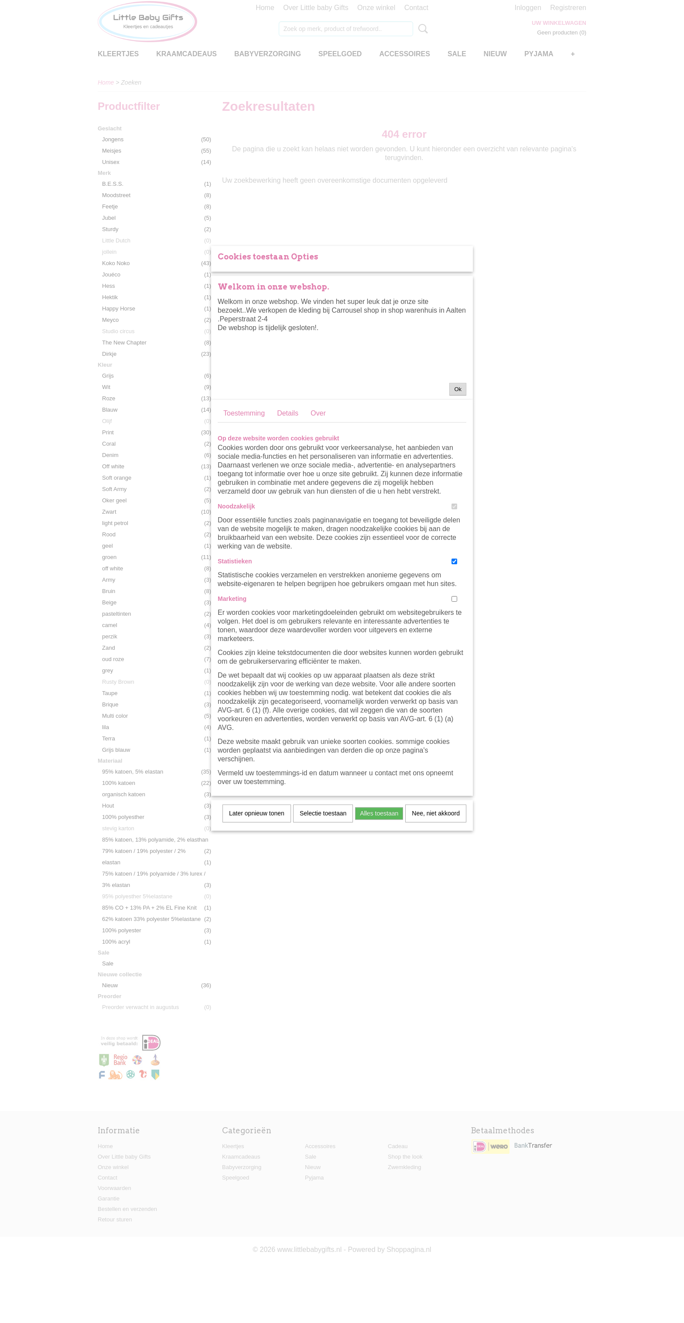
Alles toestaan (379, 907)
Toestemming (244, 507)
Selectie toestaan (323, 907)
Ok (458, 484)
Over (318, 507)
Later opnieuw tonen (256, 907)
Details (287, 507)
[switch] (454, 601)
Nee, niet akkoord (436, 907)
